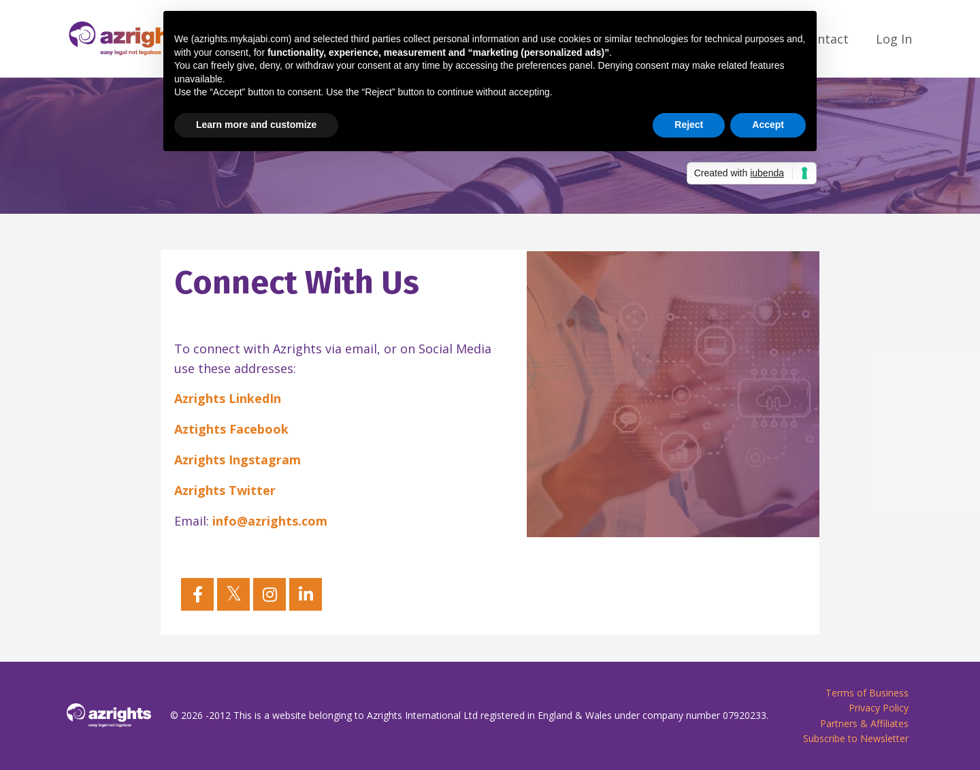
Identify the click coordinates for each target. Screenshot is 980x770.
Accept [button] (768, 124)
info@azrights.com (269, 521)
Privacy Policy (879, 707)
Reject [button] (688, 124)
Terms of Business (867, 692)
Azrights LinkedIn (227, 398)
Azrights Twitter (225, 490)
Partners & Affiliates (864, 723)
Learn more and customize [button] (256, 124)
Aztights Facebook (231, 429)
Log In (894, 39)
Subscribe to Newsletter (856, 738)
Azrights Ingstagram (237, 459)
